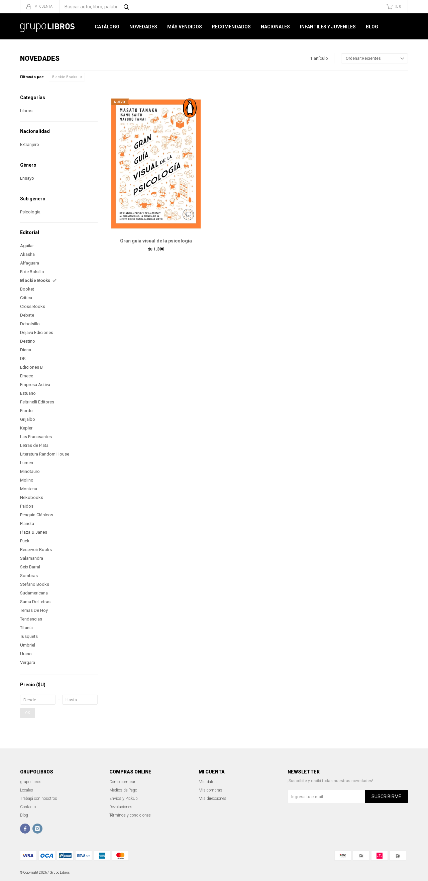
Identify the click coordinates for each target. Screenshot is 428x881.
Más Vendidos (184, 26)
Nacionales (275, 26)
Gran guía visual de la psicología (156, 240)
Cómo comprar (122, 781)
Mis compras (210, 790)
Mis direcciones (212, 798)
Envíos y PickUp (123, 798)
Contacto (28, 807)
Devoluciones (120, 807)
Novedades (143, 26)
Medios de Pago (123, 790)
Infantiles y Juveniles (328, 26)
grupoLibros (30, 781)
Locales (26, 790)
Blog (372, 26)
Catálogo (107, 26)
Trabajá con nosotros (38, 798)
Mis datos (208, 781)
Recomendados (231, 26)
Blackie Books (64, 77)
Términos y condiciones (130, 815)
